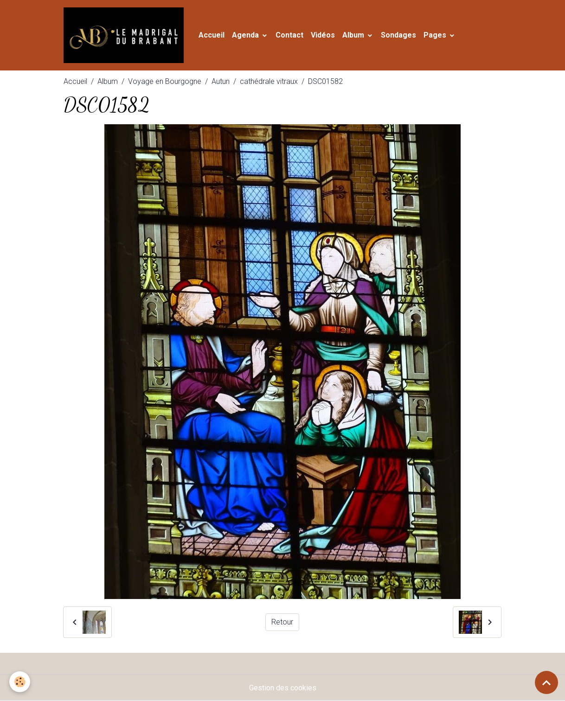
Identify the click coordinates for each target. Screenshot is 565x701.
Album (354, 35)
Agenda (246, 35)
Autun (221, 81)
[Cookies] (19, 681)
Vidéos (323, 35)
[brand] (125, 35)
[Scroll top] (546, 682)
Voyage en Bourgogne (164, 81)
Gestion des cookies (282, 687)
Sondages (398, 35)
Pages (436, 35)
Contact (289, 35)
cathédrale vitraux (269, 81)
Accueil (212, 35)
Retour (282, 622)
